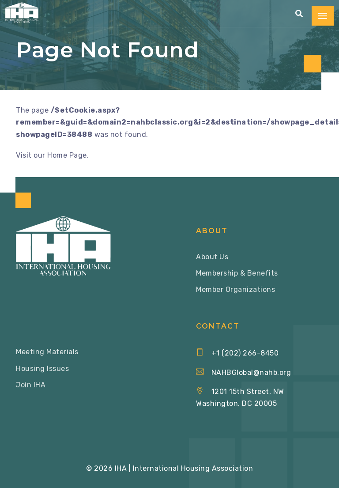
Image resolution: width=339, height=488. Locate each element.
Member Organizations (235, 289)
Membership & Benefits (237, 273)
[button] (299, 14)
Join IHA (30, 385)
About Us (212, 257)
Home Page (67, 155)
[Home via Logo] (21, 12)
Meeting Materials (47, 352)
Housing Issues (42, 368)
